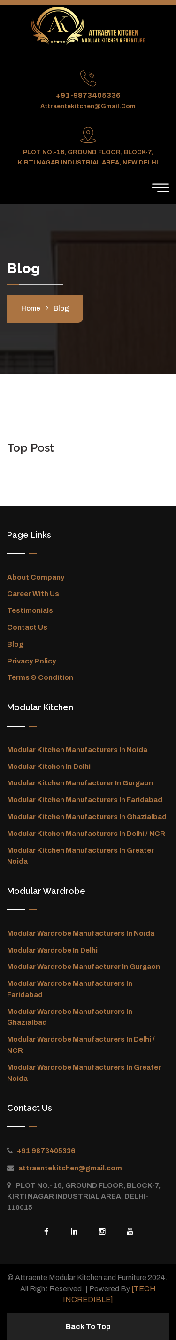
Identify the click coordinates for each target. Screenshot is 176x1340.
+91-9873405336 (88, 95)
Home (30, 308)
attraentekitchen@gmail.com (88, 106)
